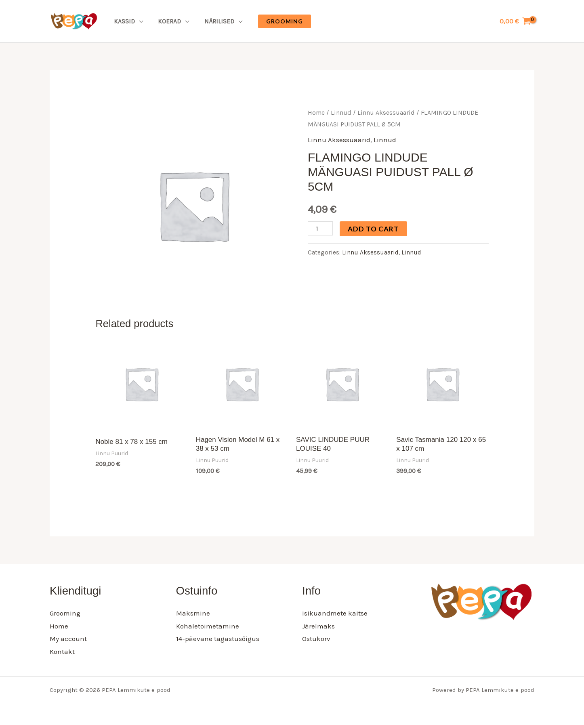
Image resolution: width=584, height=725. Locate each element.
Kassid (122, 21)
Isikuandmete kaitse (335, 613)
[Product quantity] (320, 228)
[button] (276, 21)
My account (68, 639)
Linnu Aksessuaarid (386, 112)
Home (316, 112)
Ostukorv (316, 639)
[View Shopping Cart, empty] (515, 21)
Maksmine (193, 613)
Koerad (165, 21)
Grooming (65, 613)
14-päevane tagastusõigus (217, 639)
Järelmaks (318, 626)
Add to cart (373, 229)
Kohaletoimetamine (207, 626)
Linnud (341, 112)
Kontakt (62, 651)
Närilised (212, 21)
